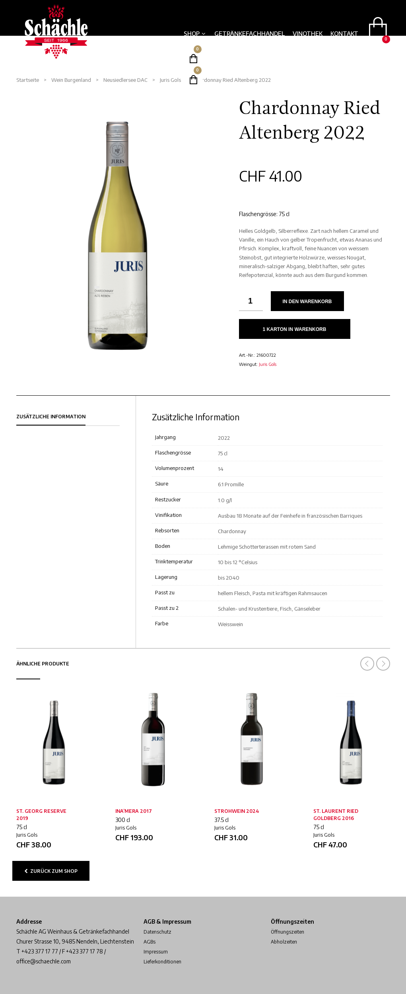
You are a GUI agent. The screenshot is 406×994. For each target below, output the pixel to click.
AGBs (150, 941)
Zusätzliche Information (50, 417)
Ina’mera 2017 (133, 811)
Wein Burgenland (71, 80)
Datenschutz (159, 931)
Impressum (157, 951)
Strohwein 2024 (236, 811)
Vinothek (307, 33)
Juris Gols (170, 80)
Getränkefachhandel (249, 33)
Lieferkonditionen (166, 961)
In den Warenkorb (307, 301)
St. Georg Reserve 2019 (41, 814)
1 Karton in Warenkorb (294, 329)
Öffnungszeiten (290, 931)
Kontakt (344, 33)
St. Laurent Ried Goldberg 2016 (335, 814)
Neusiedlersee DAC (125, 80)
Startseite (27, 80)
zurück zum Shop (51, 871)
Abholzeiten (286, 941)
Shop (192, 33)
